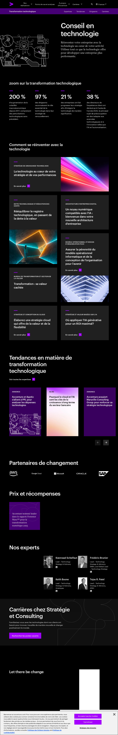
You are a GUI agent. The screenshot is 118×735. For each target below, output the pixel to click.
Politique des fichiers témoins (38, 730)
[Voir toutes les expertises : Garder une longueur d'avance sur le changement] (22, 379)
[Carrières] (78, 4)
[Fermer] (114, 714)
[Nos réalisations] (26, 4)
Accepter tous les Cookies (88, 716)
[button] (25, 636)
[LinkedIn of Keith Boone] (56, 591)
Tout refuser (88, 722)
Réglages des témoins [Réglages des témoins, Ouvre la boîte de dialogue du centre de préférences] (88, 728)
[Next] (106, 442)
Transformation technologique (22, 11)
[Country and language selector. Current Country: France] (101, 4)
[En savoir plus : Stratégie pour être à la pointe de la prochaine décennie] (85, 323)
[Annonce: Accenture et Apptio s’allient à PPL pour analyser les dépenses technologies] (25, 412)
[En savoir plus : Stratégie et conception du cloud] (33, 323)
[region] (59, 723)
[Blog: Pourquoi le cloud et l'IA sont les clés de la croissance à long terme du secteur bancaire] (62, 412)
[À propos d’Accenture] (63, 4)
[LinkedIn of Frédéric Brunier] (91, 572)
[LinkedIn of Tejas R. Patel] (91, 591)
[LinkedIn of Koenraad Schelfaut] (56, 567)
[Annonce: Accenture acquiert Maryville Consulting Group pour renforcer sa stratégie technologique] (100, 412)
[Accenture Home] (11, 4)
